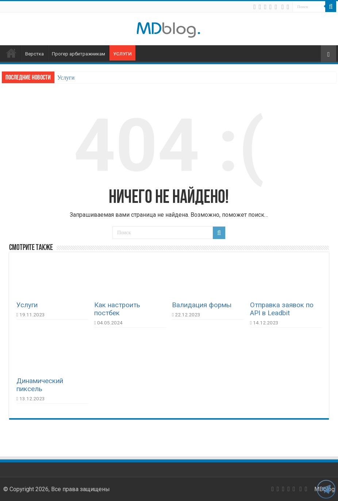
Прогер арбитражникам (78, 54)
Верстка (34, 54)
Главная (11, 53)
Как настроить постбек (117, 309)
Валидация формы (201, 305)
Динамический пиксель (39, 385)
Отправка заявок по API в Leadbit (282, 309)
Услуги (122, 54)
